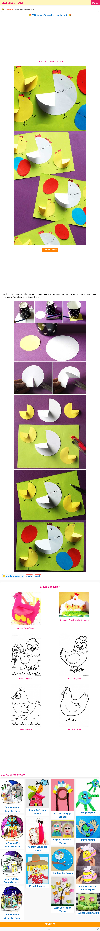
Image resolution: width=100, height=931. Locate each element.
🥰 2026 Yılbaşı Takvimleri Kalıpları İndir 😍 (50, 15)
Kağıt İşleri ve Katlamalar (24, 9)
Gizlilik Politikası (50, 930)
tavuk (37, 576)
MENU (95, 3)
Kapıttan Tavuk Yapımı (25, 628)
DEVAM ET (50, 924)
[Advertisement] (50, 38)
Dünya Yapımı (88, 813)
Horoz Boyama (25, 679)
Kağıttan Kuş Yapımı (63, 873)
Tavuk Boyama (74, 679)
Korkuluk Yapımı (37, 886)
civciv (29, 576)
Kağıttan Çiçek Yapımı (88, 913)
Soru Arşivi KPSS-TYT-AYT (13, 775)
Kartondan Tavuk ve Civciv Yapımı (74, 620)
